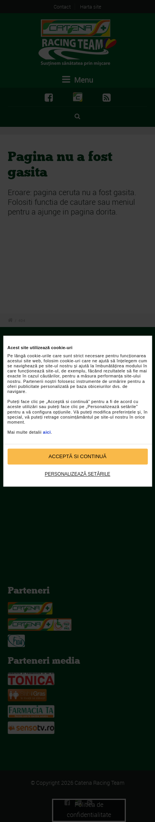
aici (47, 432)
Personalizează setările (77, 474)
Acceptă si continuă (77, 456)
